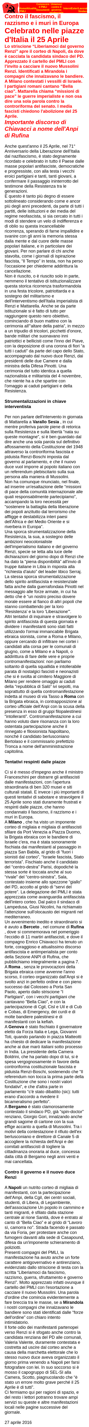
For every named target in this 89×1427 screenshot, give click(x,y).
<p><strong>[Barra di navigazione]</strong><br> (44, 6)
